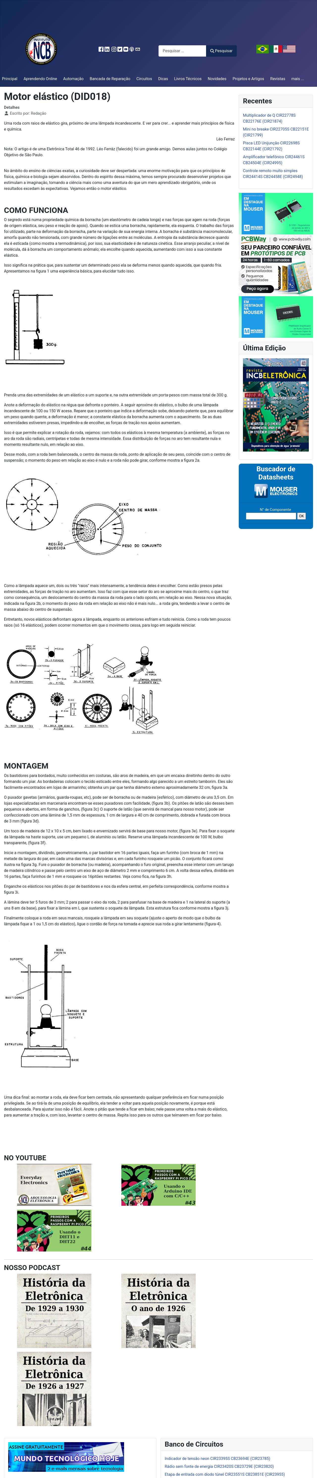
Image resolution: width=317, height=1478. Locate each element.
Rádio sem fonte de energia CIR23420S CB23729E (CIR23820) (219, 1466)
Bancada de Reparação (110, 78)
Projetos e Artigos (248, 78)
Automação (73, 78)
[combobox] (182, 50)
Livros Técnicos (188, 78)
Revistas (277, 78)
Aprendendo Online (40, 78)
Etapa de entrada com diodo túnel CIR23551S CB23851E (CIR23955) (225, 1474)
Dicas (163, 78)
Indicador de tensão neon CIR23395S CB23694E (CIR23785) (217, 1458)
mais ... (297, 78)
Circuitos (144, 78)
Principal (9, 78)
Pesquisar (221, 50)
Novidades (217, 78)
